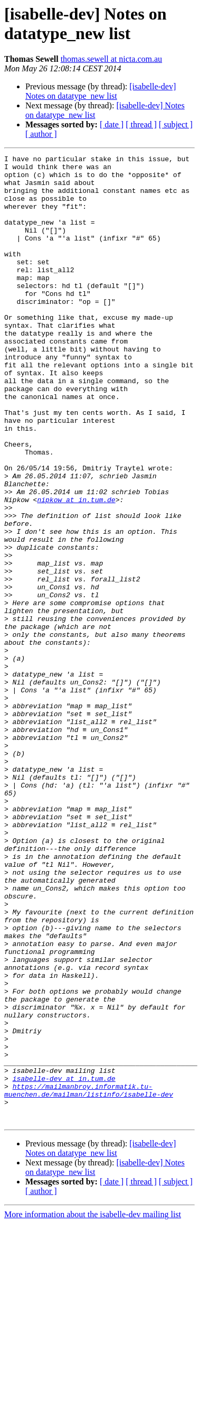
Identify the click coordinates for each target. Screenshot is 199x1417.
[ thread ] (141, 124)
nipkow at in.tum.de (76, 569)
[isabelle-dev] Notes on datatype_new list (100, 91)
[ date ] (112, 124)
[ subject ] (176, 124)
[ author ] (41, 133)
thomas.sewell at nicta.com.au (111, 58)
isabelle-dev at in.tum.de (64, 1263)
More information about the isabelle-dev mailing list (92, 1407)
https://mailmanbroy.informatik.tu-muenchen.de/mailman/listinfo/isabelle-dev (88, 1278)
